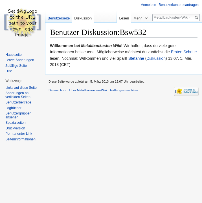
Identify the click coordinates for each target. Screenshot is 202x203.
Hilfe (8, 71)
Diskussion (156, 58)
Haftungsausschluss (124, 90)
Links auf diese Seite (21, 88)
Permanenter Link (18, 134)
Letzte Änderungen (19, 60)
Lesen (123, 18)
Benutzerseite (59, 18)
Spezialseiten (15, 123)
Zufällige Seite (16, 66)
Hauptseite (13, 55)
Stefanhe (136, 58)
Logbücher (13, 108)
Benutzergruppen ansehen (18, 115)
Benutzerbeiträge (18, 102)
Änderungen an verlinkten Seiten (17, 95)
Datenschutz (57, 90)
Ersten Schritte (184, 52)
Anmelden (148, 5)
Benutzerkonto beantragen (179, 5)
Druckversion (15, 128)
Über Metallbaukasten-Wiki (88, 90)
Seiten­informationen (20, 139)
